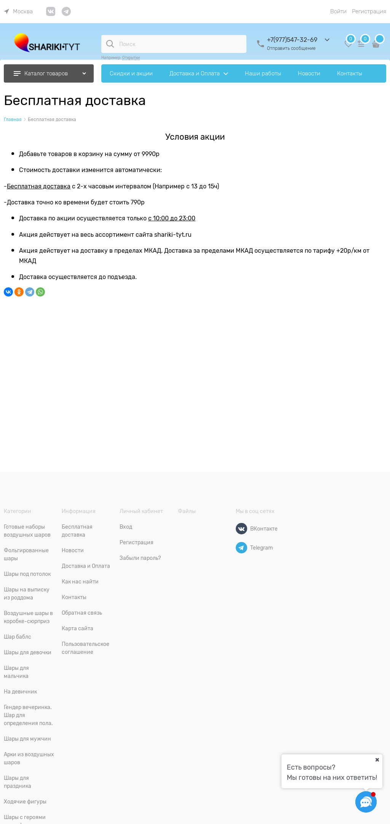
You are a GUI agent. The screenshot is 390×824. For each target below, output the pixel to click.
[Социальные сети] (366, 802)
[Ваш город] (377, 759)
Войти (338, 11)
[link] (18, 11)
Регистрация (369, 11)
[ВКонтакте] (241, 528)
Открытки (131, 58)
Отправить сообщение (291, 48)
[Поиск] (110, 44)
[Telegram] (241, 547)
